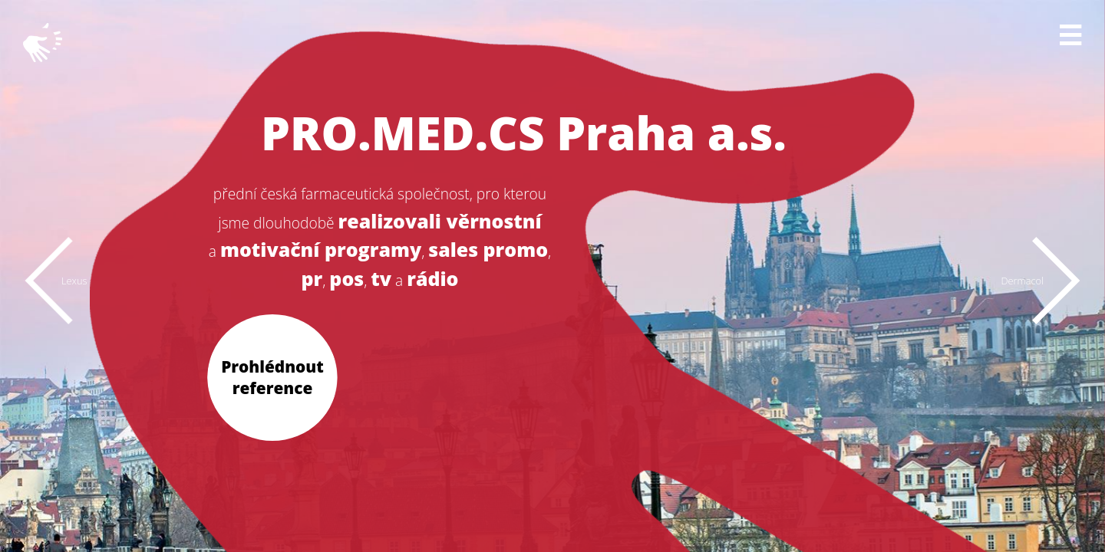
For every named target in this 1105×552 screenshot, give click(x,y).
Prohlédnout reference (272, 377)
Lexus (74, 281)
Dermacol (1022, 281)
